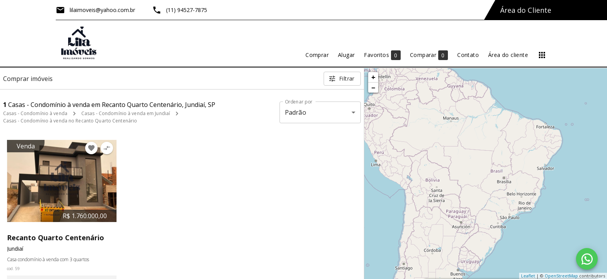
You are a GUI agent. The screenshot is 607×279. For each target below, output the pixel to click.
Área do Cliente (525, 10)
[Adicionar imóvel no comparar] (107, 148)
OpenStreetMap (561, 276)
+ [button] (373, 77)
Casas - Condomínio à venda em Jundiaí (125, 113)
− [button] (373, 87)
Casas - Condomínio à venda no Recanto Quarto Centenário (70, 120)
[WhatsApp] (587, 259)
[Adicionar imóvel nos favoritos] (91, 148)
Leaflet (528, 276)
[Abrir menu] (542, 55)
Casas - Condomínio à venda (35, 113)
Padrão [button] (295, 112)
